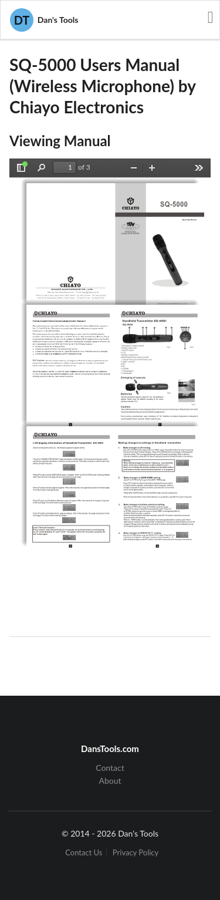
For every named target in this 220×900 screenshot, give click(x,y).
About (110, 781)
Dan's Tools (44, 20)
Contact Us (83, 853)
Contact (110, 768)
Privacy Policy (135, 853)
